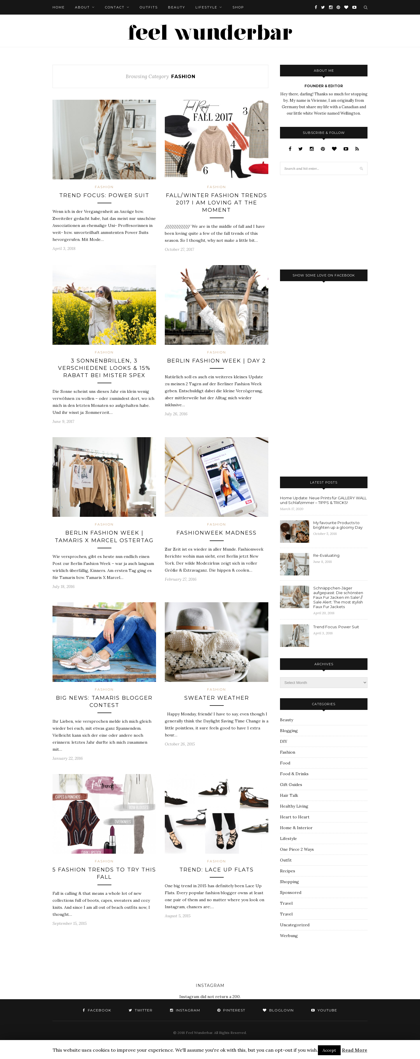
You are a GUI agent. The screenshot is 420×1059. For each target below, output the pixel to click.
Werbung (289, 935)
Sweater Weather (216, 698)
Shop (238, 7)
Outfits (149, 7)
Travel (286, 903)
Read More (354, 1050)
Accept (329, 1050)
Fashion (104, 187)
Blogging (289, 730)
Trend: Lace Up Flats (216, 870)
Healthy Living (294, 806)
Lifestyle (206, 7)
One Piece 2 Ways (297, 849)
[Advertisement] (324, 221)
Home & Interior (296, 827)
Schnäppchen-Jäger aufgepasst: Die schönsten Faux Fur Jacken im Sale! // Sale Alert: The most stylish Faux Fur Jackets (338, 597)
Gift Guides (291, 784)
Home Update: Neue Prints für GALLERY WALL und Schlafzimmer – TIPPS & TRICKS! (323, 500)
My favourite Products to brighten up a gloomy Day (338, 525)
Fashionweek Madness (216, 533)
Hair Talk (289, 795)
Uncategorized (294, 924)
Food (285, 763)
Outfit (286, 860)
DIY (283, 741)
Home (58, 7)
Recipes (287, 871)
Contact (115, 7)
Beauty (176, 7)
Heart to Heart (294, 817)
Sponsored (290, 892)
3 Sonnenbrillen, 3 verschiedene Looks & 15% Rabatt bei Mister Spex (104, 368)
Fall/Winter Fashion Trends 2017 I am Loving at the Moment (216, 202)
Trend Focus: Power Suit (104, 195)
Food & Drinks (294, 773)
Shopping (289, 881)
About (82, 7)
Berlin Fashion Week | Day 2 (216, 361)
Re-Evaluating (326, 555)
